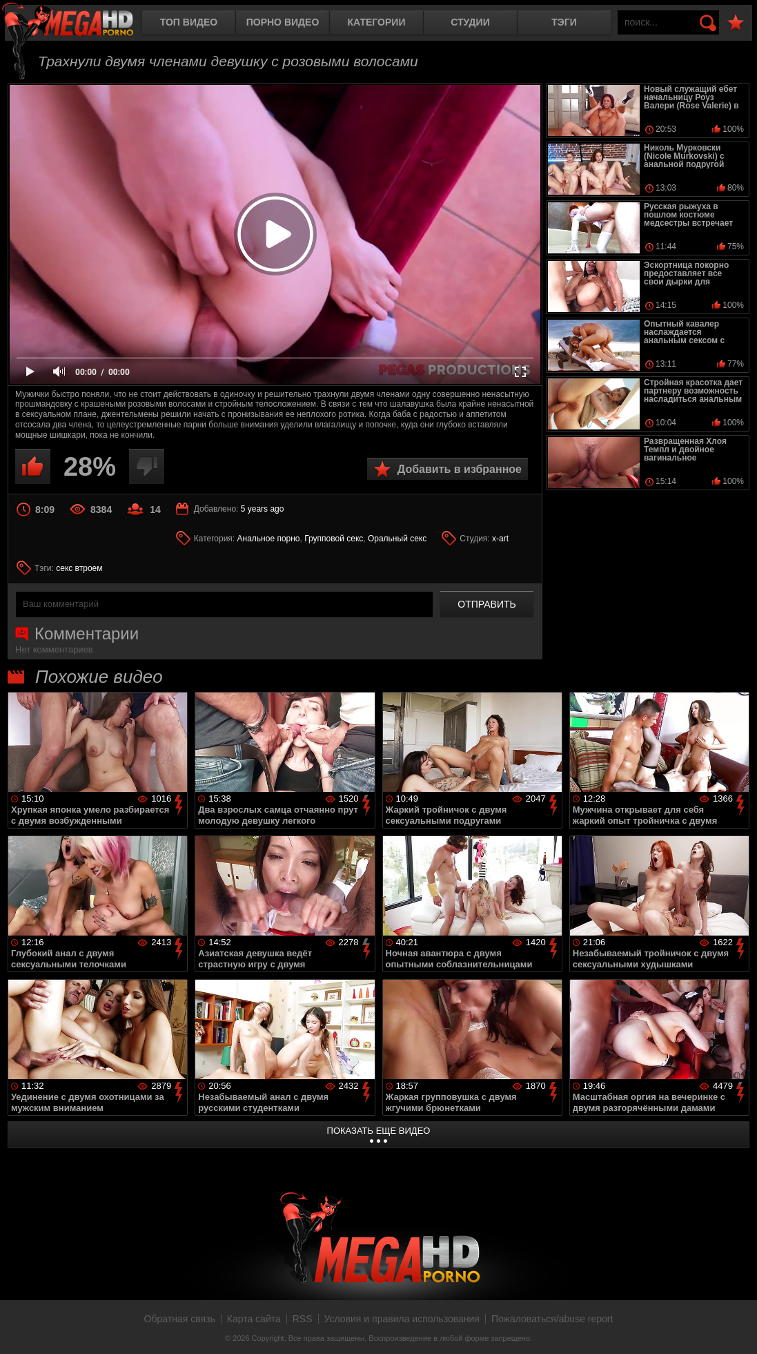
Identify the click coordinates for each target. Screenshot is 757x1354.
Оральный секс (397, 538)
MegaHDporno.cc (79, 24)
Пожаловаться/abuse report (552, 1318)
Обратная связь (179, 1318)
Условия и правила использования (402, 1318)
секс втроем (79, 568)
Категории (377, 22)
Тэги (564, 22)
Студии (470, 22)
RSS (303, 1318)
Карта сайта (254, 1318)
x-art (500, 538)
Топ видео (188, 22)
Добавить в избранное (459, 469)
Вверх (736, 1328)
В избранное (735, 23)
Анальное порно (268, 538)
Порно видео (282, 22)
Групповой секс (333, 538)
